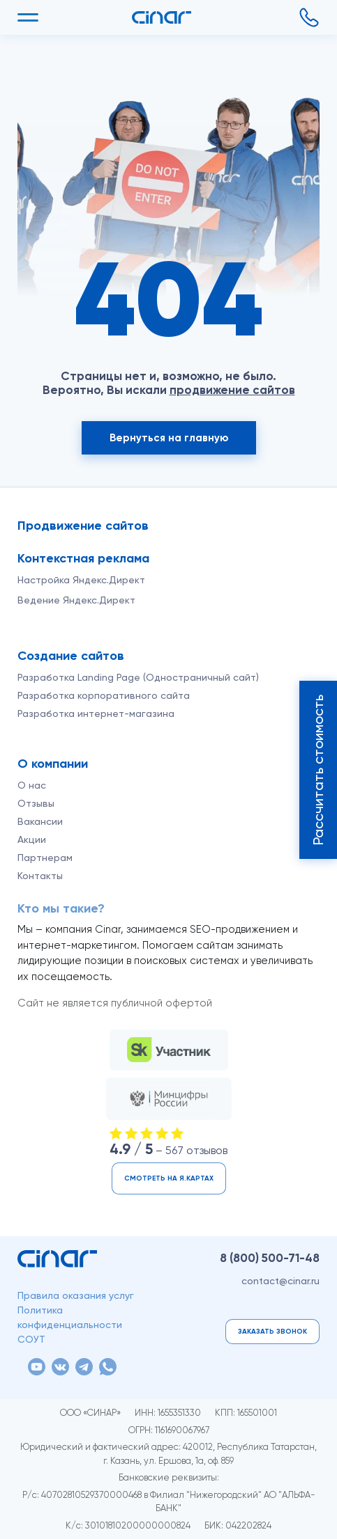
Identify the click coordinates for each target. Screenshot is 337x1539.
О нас (31, 785)
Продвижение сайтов (83, 525)
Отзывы (35, 803)
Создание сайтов (70, 655)
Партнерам (45, 857)
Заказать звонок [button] (272, 1331)
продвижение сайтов (232, 390)
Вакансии (40, 821)
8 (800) (270, 1257)
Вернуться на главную (169, 438)
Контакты (40, 875)
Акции (31, 839)
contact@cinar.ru (280, 1280)
